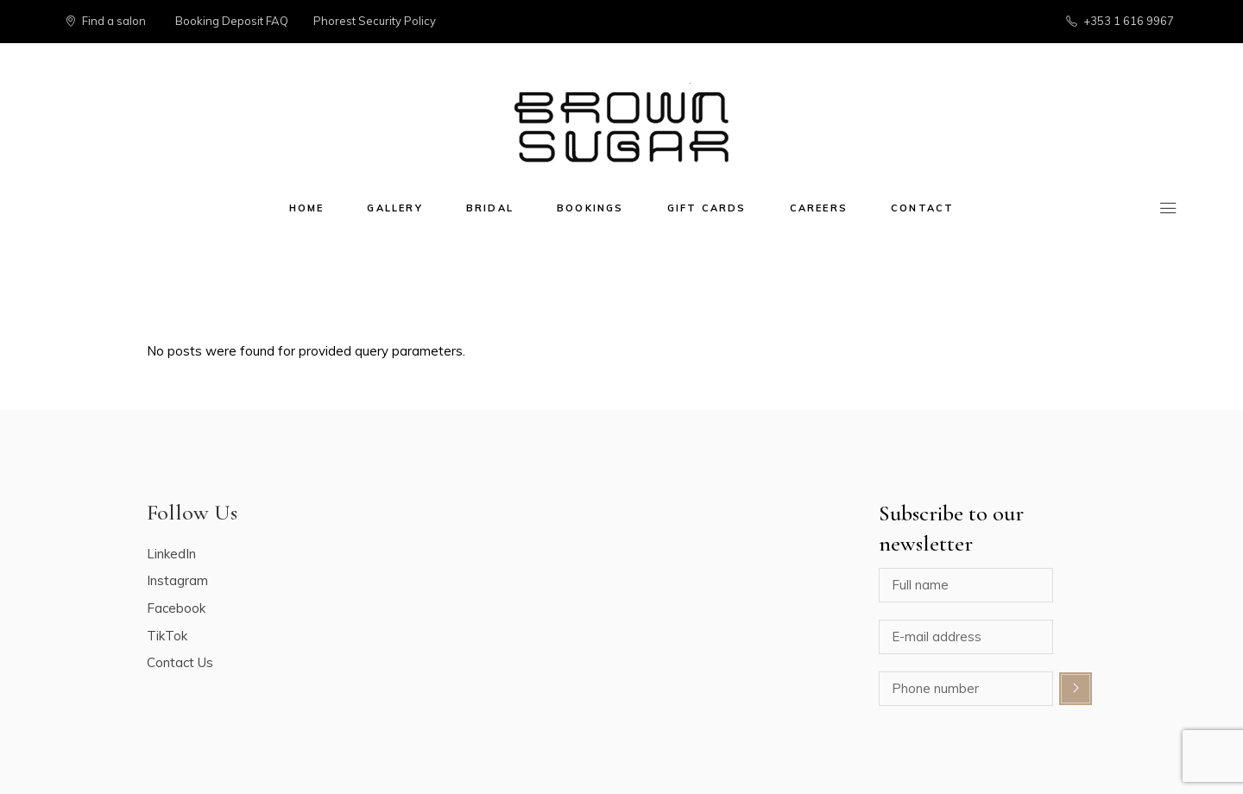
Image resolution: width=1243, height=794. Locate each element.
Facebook (176, 608)
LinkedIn (171, 553)
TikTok (167, 635)
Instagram (177, 580)
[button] (1206, 24)
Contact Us (180, 662)
